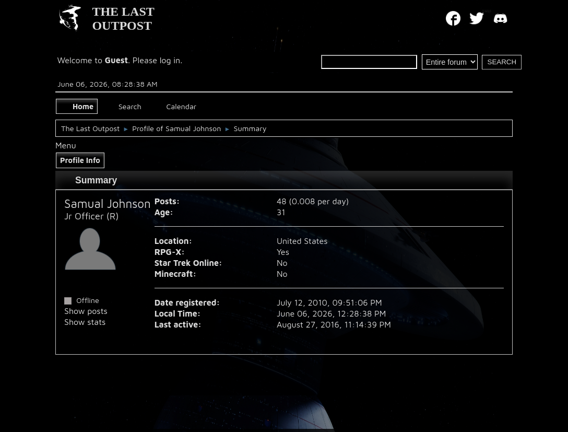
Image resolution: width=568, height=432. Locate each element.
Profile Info (80, 160)
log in (170, 60)
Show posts (86, 311)
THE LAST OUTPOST (123, 18)
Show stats (84, 321)
